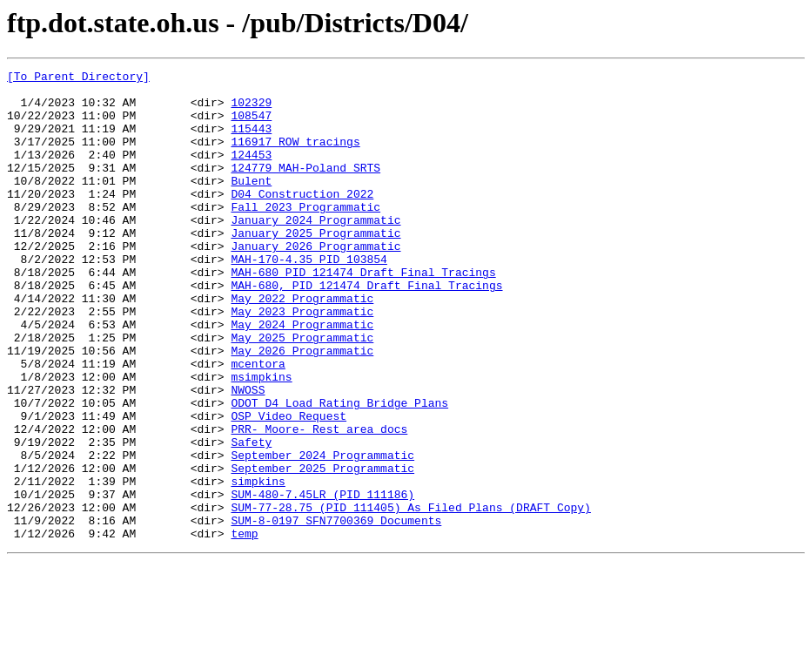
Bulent (251, 204)
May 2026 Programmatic (302, 407)
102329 (251, 110)
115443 (251, 141)
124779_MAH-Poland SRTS (305, 188)
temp (244, 627)
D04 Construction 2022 (302, 219)
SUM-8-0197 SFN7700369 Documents (336, 611)
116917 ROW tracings (295, 157)
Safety (251, 517)
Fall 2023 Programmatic (305, 235)
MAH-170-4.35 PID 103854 (308, 298)
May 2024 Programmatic (302, 376)
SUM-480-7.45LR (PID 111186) (322, 580)
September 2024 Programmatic (322, 533)
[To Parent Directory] (78, 78)
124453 (251, 172)
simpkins (258, 564)
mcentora (258, 423)
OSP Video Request (288, 486)
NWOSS (248, 455)
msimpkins (261, 439)
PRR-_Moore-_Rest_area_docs (319, 502)
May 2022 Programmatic (302, 345)
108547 (251, 125)
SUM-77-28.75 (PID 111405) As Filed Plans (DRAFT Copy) (410, 596)
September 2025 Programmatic (322, 549)
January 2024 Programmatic (315, 251)
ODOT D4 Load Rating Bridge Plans (339, 470)
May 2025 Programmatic (302, 392)
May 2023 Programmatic (302, 360)
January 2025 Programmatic (315, 266)
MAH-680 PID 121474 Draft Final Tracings (363, 313)
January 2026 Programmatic (315, 282)
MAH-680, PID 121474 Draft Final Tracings (366, 329)
